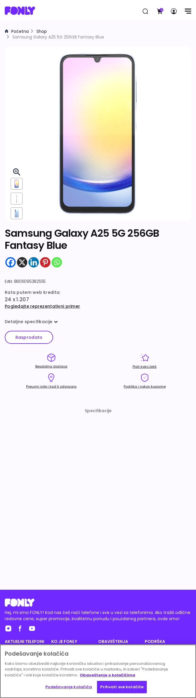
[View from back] (17, 213)
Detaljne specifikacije (31, 322)
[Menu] (187, 11)
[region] (98, 671)
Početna (20, 31)
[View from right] (17, 198)
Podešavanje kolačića (68, 687)
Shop (41, 31)
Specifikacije (98, 411)
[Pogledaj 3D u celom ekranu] (17, 172)
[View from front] (17, 184)
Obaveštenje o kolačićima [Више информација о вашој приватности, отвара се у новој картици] (107, 675)
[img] (98, 133)
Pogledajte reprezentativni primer (42, 306)
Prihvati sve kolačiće (122, 687)
